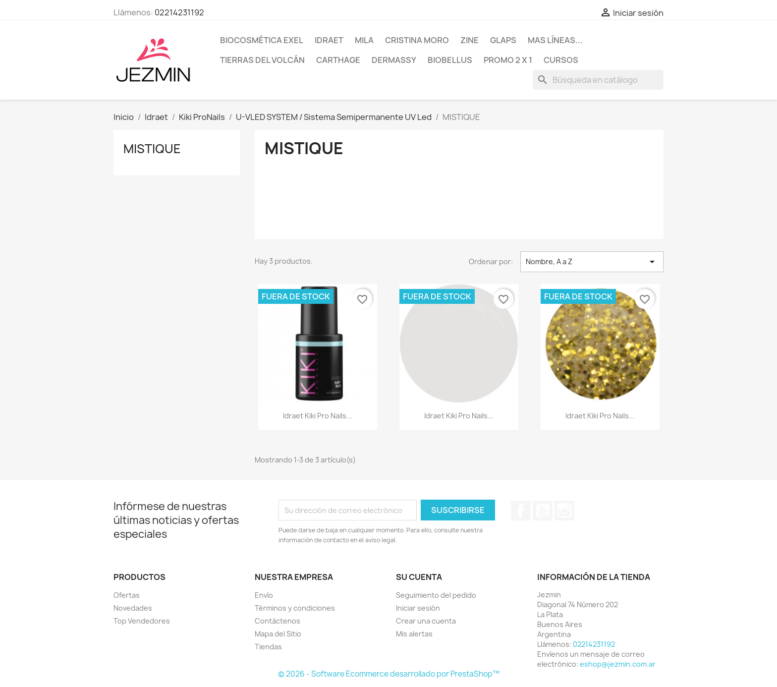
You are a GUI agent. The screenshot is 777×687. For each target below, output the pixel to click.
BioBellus (450, 60)
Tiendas (268, 646)
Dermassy (394, 60)
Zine (469, 40)
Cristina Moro (417, 40)
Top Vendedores (141, 621)
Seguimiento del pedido (436, 595)
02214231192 (179, 12)
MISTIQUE (152, 148)
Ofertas (126, 595)
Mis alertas (414, 633)
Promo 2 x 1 (508, 60)
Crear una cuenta (426, 621)
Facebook (521, 510)
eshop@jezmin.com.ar (618, 664)
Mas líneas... (555, 40)
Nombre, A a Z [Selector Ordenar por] (592, 262)
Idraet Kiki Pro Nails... (317, 415)
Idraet (329, 40)
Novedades (132, 608)
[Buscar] (598, 80)
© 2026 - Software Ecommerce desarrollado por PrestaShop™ (389, 674)
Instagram (564, 510)
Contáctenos (277, 621)
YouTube (543, 510)
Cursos (561, 60)
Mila (364, 40)
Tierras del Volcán (262, 60)
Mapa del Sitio (278, 633)
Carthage (338, 60)
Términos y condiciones (295, 608)
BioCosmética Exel (261, 40)
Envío (264, 595)
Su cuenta (419, 577)
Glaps (503, 40)
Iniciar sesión (418, 608)
